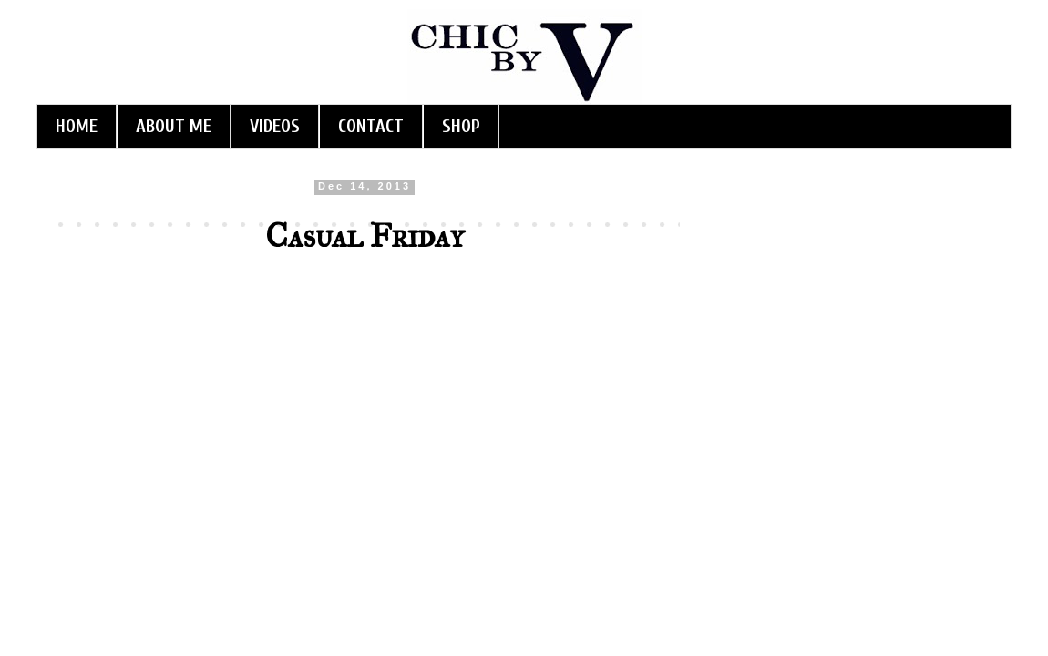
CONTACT (371, 126)
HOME (77, 126)
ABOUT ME (173, 126)
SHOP (461, 126)
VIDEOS (275, 126)
